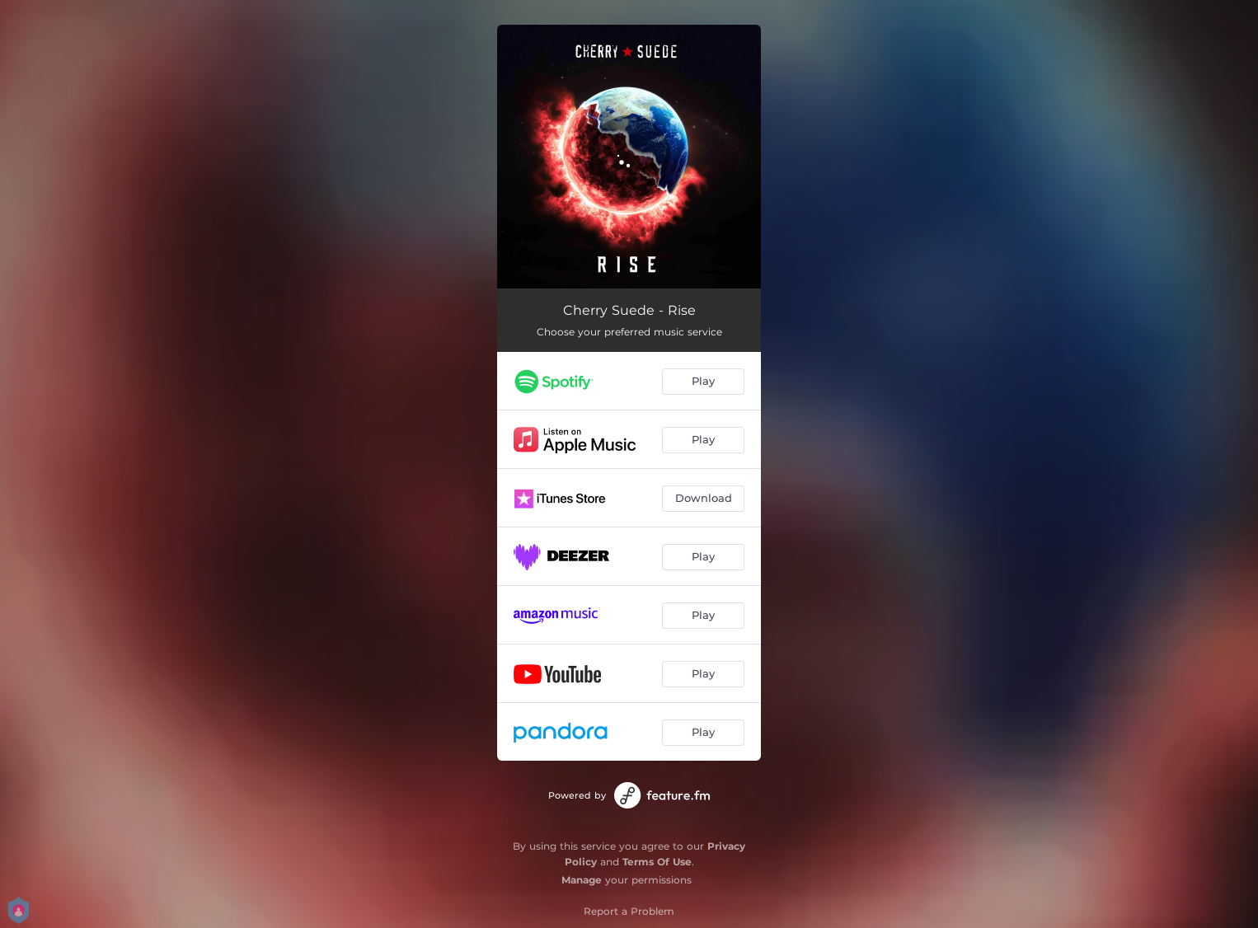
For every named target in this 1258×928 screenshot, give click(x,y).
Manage (581, 880)
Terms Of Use (657, 861)
